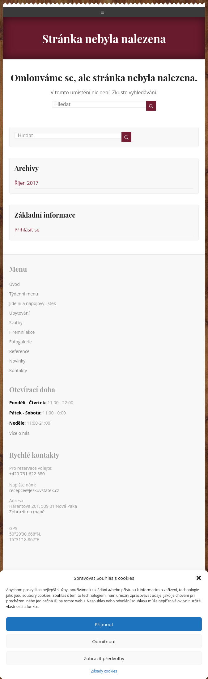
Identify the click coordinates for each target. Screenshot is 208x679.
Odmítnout (104, 641)
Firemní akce (22, 332)
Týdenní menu (23, 294)
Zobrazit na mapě (27, 512)
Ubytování (19, 313)
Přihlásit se (27, 229)
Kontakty (18, 370)
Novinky (17, 361)
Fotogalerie (20, 342)
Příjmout (104, 624)
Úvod (14, 284)
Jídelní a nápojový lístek (32, 303)
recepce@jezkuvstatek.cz (34, 490)
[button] (199, 578)
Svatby (16, 322)
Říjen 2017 (27, 183)
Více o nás (19, 433)
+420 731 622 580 (27, 474)
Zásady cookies (104, 671)
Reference (19, 351)
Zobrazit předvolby (104, 658)
